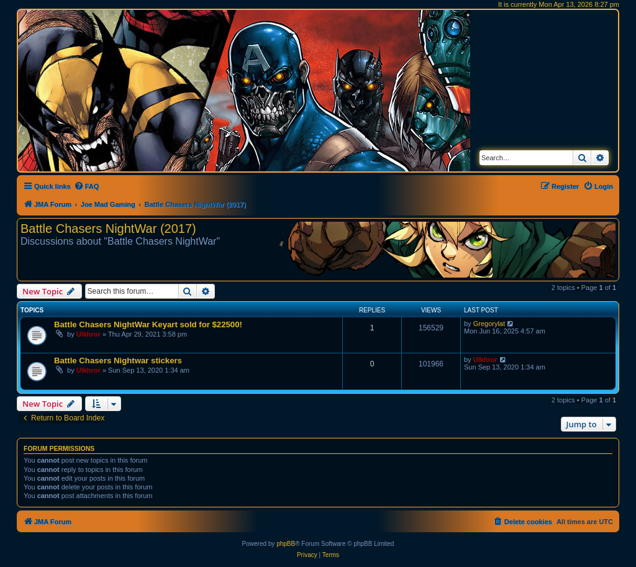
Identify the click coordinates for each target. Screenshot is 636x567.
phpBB (285, 543)
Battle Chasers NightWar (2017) (108, 228)
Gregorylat (489, 323)
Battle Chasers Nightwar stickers (118, 360)
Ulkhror (88, 334)
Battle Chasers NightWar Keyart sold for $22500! (148, 324)
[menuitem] (86, 186)
